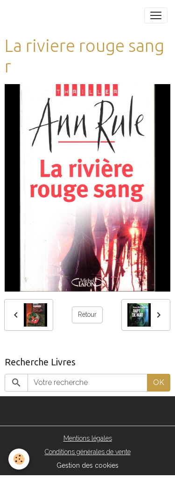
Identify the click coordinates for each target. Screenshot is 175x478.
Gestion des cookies (87, 465)
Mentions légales (87, 438)
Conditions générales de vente (88, 452)
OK (158, 382)
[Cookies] (18, 459)
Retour (87, 314)
